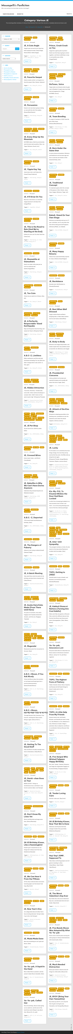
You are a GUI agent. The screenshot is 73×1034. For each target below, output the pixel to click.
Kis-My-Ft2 (62, 77)
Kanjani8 (27, 419)
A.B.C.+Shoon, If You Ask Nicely (33, 678)
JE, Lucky (53, 451)
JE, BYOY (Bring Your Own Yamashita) (59, 1001)
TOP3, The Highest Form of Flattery (58, 684)
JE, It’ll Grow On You (33, 200)
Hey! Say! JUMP (29, 289)
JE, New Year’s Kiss (33, 912)
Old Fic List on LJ (8, 75)
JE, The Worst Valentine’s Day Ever (58, 898)
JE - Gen (30, 85)
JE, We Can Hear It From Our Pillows (32, 881)
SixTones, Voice (56, 88)
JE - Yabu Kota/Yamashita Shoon (35, 587)
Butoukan (59, 439)
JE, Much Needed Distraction (57, 969)
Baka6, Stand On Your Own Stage (59, 220)
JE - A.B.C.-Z (31, 692)
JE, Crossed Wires (32, 459)
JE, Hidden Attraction (34, 391)
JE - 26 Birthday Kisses (58, 837)
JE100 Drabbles (61, 389)
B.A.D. (33, 772)
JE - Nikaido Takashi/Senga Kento (60, 471)
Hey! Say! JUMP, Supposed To (56, 860)
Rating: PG (35, 85)
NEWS (34, 421)
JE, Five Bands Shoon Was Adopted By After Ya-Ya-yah (59, 934)
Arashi (33, 417)
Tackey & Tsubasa (54, 406)
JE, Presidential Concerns (56, 377)
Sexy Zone (36, 69)
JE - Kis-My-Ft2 (57, 514)
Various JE (27, 39)
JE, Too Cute (30, 297)
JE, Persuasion (30, 108)
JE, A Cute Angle (31, 45)
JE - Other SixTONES (57, 233)
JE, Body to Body (57, 345)
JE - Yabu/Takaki (62, 875)
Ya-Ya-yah (60, 604)
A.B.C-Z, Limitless (32, 359)
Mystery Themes (20, 1032)
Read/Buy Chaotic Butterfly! (11, 77)
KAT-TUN (33, 419)
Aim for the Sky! (8, 68)
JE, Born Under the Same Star (57, 153)
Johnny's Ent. (28, 37)
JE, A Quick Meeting (33, 577)
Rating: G (60, 166)
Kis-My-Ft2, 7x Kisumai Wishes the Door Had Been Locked (58, 498)
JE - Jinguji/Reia (31, 210)
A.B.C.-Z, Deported (33, 521)
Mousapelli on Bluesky (9, 72)
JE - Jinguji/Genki (32, 56)
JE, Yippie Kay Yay (32, 173)
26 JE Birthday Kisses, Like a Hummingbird (34, 847)
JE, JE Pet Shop (31, 429)
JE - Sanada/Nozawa (58, 293)
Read (27, 61)
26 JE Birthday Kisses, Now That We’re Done (59, 826)
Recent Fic (20, 14)
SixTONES (27, 71)
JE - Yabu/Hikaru (53, 875)
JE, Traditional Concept (56, 187)
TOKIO (65, 923)
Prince (35, 37)
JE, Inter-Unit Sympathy (55, 546)
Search (69, 13)
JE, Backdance (56, 285)
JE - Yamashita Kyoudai (63, 946)
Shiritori (37, 57)
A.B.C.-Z (52, 143)
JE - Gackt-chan (33, 796)
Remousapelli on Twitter (10, 79)
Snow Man (52, 39)
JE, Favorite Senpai (33, 77)
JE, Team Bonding (57, 120)
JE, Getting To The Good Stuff (32, 749)
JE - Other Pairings (32, 119)
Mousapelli (33, 42)
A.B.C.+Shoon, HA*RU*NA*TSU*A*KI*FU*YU (37, 715)
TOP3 (60, 570)
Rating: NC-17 (31, 57)
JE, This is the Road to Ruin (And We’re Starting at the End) (34, 232)
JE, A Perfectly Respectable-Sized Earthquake (33, 327)
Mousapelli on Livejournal (10, 73)
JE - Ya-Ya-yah (38, 1019)
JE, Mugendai (30, 649)
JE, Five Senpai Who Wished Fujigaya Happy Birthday (58, 762)
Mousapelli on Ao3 (8, 70)
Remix (52, 1014)
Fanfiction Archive (8, 14)
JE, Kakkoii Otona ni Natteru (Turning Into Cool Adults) (59, 612)
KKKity (60, 443)
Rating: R (64, 62)
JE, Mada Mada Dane (33, 942)
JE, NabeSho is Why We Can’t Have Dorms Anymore (34, 489)
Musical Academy (37, 809)
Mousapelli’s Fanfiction (15, 5)
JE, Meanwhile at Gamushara (32, 264)
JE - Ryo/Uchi (56, 805)
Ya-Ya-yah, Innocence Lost (56, 650)
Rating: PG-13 (32, 245)
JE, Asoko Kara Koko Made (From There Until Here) (33, 611)
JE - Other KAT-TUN (57, 839)
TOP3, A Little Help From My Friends (58, 717)
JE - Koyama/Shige (62, 737)
